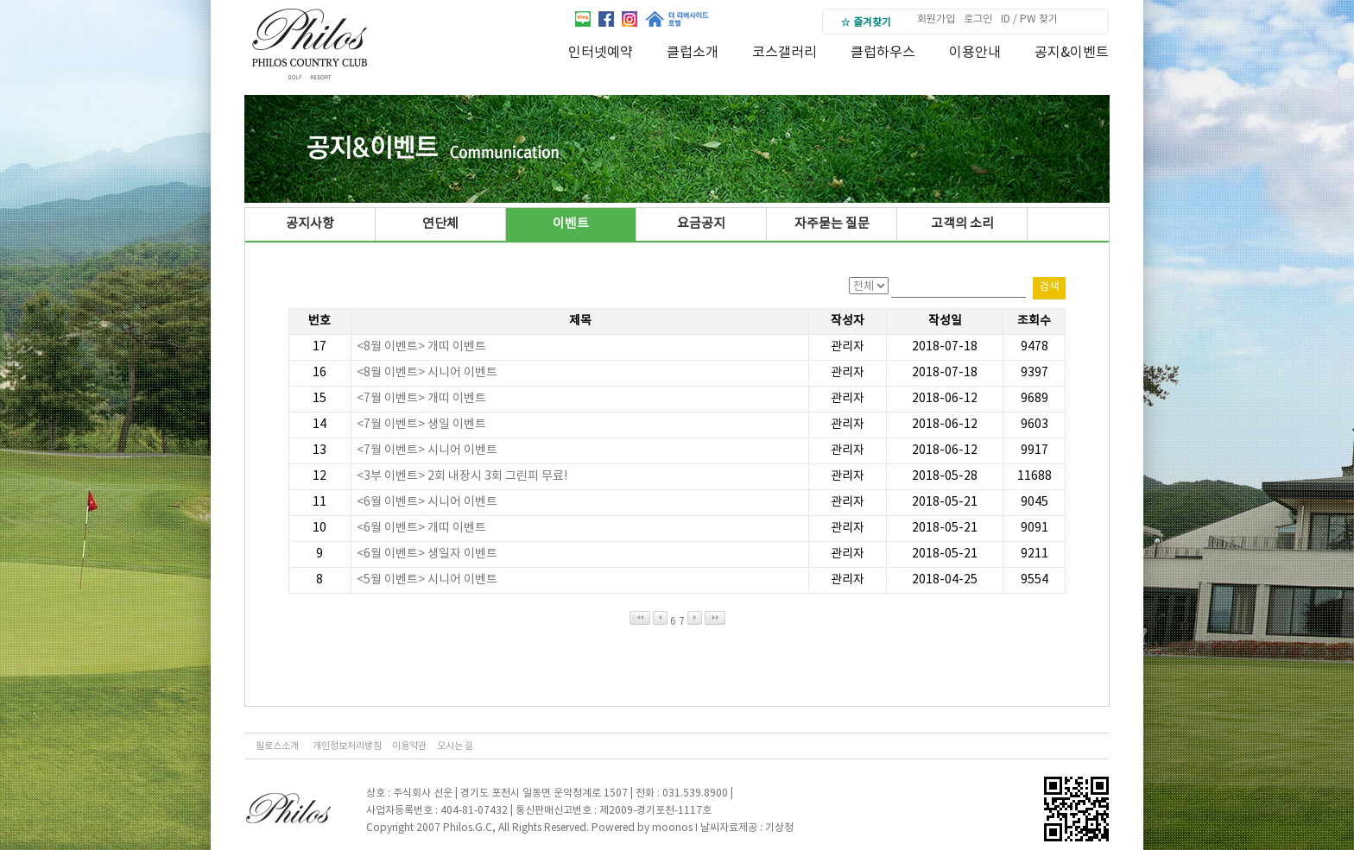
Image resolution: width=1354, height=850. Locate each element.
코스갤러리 (784, 52)
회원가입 (936, 19)
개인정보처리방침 (347, 746)
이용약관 (409, 746)
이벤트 (571, 224)
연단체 (440, 224)
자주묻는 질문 (832, 224)
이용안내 (975, 52)
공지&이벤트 (1071, 52)
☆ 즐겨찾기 (865, 22)
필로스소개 (277, 746)
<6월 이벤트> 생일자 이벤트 (427, 554)
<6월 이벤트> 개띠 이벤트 (421, 528)
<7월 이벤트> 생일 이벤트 (421, 424)
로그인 (978, 19)
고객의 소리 (962, 224)
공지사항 (310, 224)
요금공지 (701, 224)
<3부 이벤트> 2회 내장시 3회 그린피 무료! (462, 476)
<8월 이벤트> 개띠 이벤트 (421, 347)
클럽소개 (692, 52)
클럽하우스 (883, 52)
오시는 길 (455, 746)
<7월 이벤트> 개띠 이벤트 (421, 399)
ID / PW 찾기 (1029, 19)
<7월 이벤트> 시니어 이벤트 (427, 450)
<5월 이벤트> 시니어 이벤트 (427, 580)
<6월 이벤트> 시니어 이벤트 (427, 502)
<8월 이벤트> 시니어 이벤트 (427, 373)
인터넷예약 (600, 52)
